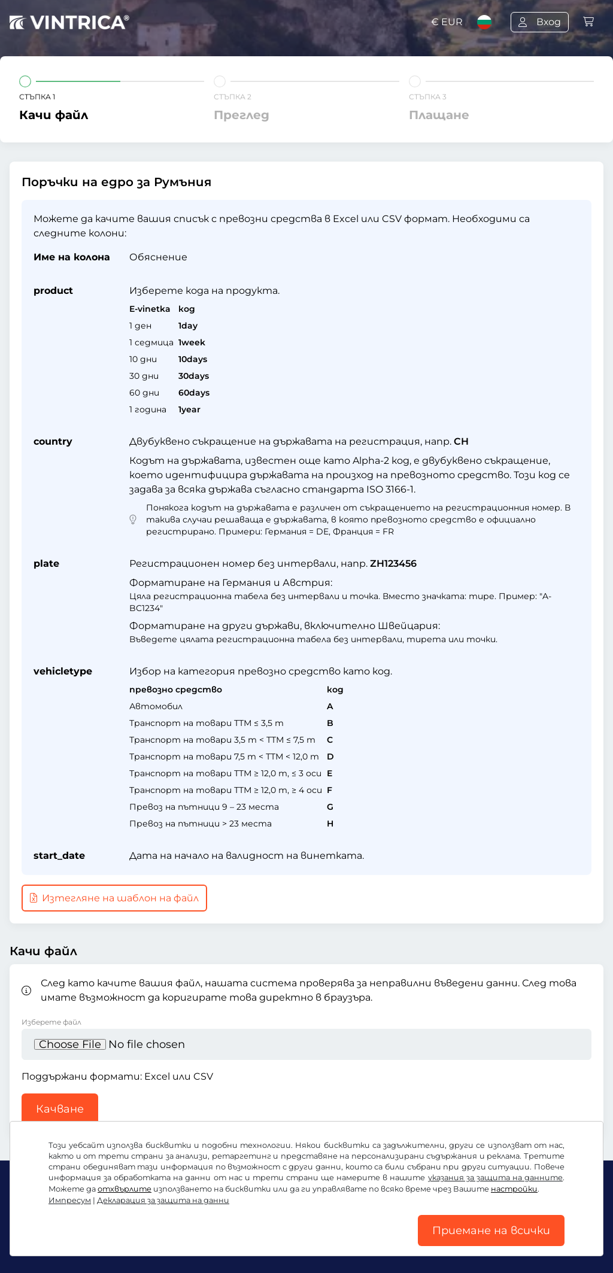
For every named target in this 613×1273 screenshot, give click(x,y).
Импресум (69, 1200)
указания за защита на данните (495, 1177)
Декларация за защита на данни (163, 1200)
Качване (60, 1109)
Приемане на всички (491, 1230)
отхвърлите (124, 1188)
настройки (514, 1188)
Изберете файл (51, 1021)
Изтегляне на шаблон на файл (114, 898)
